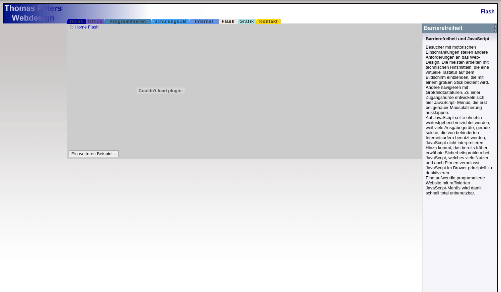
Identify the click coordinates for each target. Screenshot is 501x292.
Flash (228, 21)
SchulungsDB (170, 21)
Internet (204, 21)
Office (95, 21)
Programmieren (127, 21)
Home (81, 27)
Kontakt (268, 21)
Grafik (246, 21)
